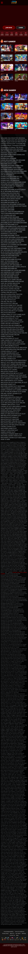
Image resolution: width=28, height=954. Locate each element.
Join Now (9, 27)
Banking (24, 933)
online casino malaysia (22, 572)
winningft (15, 572)
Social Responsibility (8, 931)
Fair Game (18, 933)
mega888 (3, 573)
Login (21, 27)
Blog (17, 935)
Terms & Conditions (19, 931)
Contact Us (12, 935)
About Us (12, 933)
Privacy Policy (5, 933)
